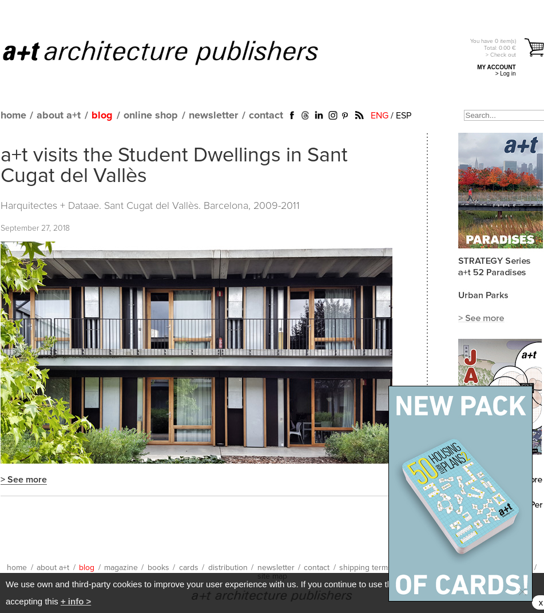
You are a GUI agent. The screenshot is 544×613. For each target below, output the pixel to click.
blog (102, 115)
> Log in (505, 73)
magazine (121, 568)
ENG (379, 115)
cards (188, 568)
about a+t (59, 115)
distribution (228, 568)
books (158, 568)
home (13, 115)
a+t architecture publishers (175, 52)
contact (266, 115)
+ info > (76, 601)
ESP (403, 115)
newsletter (213, 115)
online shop (151, 115)
